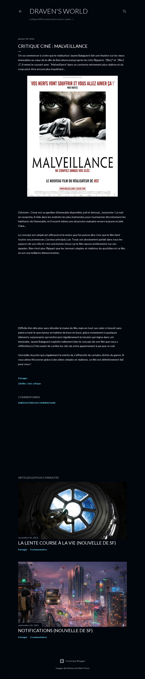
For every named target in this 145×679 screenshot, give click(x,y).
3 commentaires (38, 549)
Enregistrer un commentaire (37, 402)
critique (37, 383)
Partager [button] (22, 378)
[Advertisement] (72, 440)
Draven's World (58, 11)
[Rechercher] (124, 10)
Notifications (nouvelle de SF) (55, 630)
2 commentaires (38, 637)
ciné (29, 383)
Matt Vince (83, 668)
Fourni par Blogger (72, 661)
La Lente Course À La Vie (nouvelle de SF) (67, 542)
